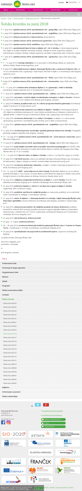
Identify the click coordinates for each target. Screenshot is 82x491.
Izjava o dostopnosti (62, 487)
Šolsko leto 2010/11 (9, 360)
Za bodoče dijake (41, 14)
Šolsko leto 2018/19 (9, 330)
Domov (3, 18)
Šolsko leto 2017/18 (32, 18)
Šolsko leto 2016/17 (9, 338)
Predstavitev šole (9, 263)
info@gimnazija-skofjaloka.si (52, 415)
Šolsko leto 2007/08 (9, 372)
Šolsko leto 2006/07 (9, 376)
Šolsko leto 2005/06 (9, 379)
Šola (6, 10)
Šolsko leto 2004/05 (9, 383)
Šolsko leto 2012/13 (9, 353)
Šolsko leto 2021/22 (9, 318)
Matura (5, 277)
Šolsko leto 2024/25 (9, 307)
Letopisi (5, 295)
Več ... (27, 489)
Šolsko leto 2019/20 (9, 326)
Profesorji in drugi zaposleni (13, 268)
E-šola (47, 423)
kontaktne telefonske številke (53, 411)
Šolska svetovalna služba (12, 290)
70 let (59, 14)
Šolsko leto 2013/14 (9, 349)
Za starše (22, 14)
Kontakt (61, 2)
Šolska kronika (18, 18)
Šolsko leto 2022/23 (9, 315)
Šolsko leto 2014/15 (9, 345)
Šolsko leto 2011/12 (9, 357)
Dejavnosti (38, 10)
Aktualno (73, 10)
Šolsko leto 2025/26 (9, 303)
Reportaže (55, 10)
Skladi (4, 281)
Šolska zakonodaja (9, 396)
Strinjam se (39, 488)
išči (78, 15)
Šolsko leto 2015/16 (9, 341)
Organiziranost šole (10, 272)
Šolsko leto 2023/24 (9, 311)
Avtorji (71, 487)
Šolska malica (49, 426)
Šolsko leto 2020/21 (9, 322)
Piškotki (52, 487)
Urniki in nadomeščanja (53, 419)
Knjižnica (5, 387)
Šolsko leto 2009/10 (9, 364)
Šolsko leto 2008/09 (9, 368)
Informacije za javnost (11, 392)
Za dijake (7, 14)
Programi (20, 10)
